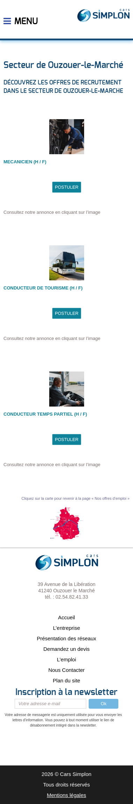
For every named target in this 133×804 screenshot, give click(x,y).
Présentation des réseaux (66, 638)
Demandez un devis (66, 649)
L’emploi (66, 659)
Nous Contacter (66, 670)
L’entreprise (66, 628)
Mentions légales (66, 795)
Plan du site (66, 680)
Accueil (66, 617)
